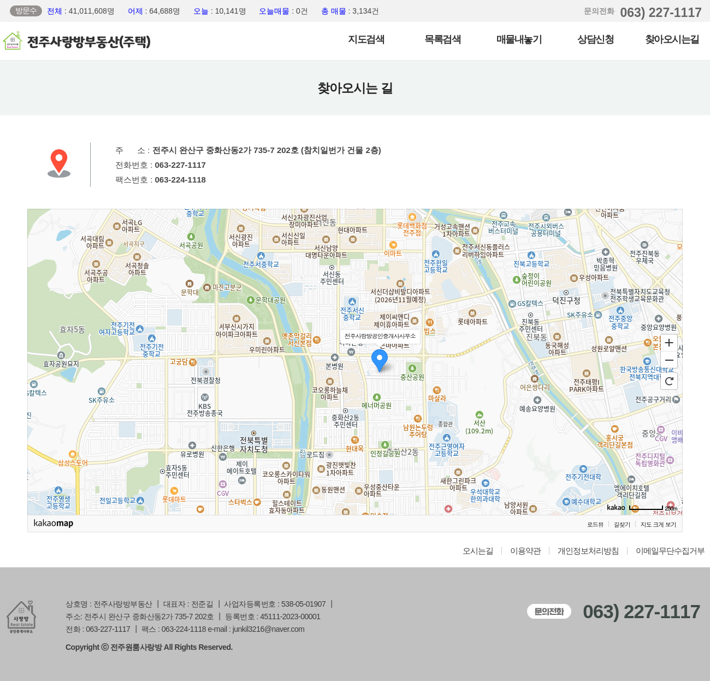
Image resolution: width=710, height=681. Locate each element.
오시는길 (478, 551)
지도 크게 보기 (658, 524)
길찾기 (622, 524)
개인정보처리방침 (588, 551)
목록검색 (442, 39)
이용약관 (525, 551)
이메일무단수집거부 (670, 551)
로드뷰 (595, 524)
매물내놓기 (519, 39)
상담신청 (595, 39)
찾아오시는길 (672, 39)
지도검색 (366, 39)
